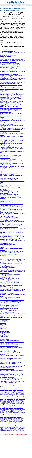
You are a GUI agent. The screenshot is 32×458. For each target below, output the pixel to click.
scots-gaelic (8, 422)
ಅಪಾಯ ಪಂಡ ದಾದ (4, 321)
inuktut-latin (2, 404)
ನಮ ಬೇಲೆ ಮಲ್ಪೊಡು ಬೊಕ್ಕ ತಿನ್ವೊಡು (7, 293)
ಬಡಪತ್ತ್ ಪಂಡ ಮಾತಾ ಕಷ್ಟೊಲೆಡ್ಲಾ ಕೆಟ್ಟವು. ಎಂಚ (9, 178)
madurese (2, 412)
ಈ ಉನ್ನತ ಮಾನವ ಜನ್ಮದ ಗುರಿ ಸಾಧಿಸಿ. (7, 306)
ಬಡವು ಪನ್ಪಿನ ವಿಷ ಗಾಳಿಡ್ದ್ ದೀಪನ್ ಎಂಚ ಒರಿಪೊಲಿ (9, 278)
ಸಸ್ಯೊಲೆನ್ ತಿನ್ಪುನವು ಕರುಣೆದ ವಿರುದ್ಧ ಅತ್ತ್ (8, 99)
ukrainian (14, 429)
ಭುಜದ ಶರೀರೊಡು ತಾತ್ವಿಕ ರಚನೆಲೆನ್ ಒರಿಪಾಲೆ (8, 287)
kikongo (20, 407)
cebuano (17, 393)
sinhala (1, 425)
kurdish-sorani (13, 409)
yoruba (11, 431)
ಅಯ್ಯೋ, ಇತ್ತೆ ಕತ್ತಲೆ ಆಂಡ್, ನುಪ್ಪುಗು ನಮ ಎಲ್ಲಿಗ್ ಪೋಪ (10, 109)
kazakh (7, 407)
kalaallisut (14, 405)
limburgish (13, 410)
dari (11, 396)
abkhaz (1, 387)
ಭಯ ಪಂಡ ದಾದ (3, 324)
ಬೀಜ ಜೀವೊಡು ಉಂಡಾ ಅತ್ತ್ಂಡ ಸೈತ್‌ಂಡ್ (8, 202)
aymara (19, 388)
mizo (13, 416)
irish (14, 404)
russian (1, 421)
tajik (12, 426)
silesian (18, 423)
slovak (5, 425)
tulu (15, 428)
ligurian (8, 410)
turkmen (2, 429)
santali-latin (2, 422)
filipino (8, 399)
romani (14, 420)
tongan (2, 428)
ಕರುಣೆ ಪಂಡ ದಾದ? (3, 320)
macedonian (19, 411)
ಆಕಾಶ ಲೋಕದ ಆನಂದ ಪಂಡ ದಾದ (7, 58)
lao (20, 409)
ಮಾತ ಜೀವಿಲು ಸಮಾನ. (4, 49)
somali (13, 425)
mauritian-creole (13, 414)
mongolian (17, 416)
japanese (2, 405)
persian (22, 418)
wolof (23, 430)
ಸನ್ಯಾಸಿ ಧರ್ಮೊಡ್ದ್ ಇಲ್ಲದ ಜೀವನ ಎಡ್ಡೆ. (7, 145)
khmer (14, 407)
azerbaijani (2, 390)
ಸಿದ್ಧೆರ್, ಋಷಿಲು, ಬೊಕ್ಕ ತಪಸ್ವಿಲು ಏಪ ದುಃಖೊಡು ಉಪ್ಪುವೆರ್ (11, 173)
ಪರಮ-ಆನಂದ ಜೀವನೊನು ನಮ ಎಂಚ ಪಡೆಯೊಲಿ (9, 302)
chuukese (22, 394)
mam (11, 413)
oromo (1, 418)
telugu (1, 427)
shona (12, 423)
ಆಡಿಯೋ (22, 5)
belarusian (23, 391)
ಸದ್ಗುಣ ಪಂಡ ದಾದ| (4, 336)
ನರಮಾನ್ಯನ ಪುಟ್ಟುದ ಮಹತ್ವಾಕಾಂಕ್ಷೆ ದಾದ (8, 51)
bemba (2, 392)
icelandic (13, 403)
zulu (24, 431)
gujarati (8, 401)
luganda (5, 411)
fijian (5, 399)
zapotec (20, 431)
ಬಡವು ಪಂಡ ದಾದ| (3, 328)
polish (1, 419)
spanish (16, 425)
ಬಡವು (1, 171)
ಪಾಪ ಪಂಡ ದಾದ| (3, 329)
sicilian (15, 423)
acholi (9, 387)
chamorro (21, 393)
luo (8, 411)
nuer (15, 417)
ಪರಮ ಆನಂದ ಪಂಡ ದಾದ (5, 154)
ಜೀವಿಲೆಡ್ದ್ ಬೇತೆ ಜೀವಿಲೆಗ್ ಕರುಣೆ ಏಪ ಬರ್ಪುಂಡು (9, 74)
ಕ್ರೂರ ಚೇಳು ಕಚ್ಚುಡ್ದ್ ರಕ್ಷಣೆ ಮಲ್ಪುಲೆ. (7, 275)
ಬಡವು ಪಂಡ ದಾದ (3, 325)
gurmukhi (12, 401)
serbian (15, 422)
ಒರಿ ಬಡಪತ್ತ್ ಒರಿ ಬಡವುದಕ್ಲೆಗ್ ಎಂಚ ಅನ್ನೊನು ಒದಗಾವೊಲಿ (11, 147)
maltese (7, 413)
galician (13, 400)
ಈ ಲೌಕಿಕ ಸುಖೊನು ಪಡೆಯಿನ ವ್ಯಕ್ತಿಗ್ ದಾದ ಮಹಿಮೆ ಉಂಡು (11, 118)
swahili (2, 426)
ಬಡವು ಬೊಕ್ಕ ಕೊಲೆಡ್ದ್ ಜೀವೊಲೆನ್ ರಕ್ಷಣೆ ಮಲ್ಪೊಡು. (9, 279)
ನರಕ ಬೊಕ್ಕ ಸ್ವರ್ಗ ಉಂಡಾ (5, 201)
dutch (1, 397)
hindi (17, 402)
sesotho (19, 422)
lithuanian (21, 410)
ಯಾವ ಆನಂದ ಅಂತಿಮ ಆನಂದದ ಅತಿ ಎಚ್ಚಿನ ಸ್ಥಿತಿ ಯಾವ (10, 358)
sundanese (21, 425)
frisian (1, 400)
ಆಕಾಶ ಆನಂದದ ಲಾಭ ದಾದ (5, 56)
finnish (11, 399)
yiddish (7, 431)
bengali (5, 392)
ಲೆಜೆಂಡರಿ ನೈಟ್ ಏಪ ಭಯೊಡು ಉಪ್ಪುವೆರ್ (8, 351)
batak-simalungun (12, 391)
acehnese (5, 387)
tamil (19, 426)
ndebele (1, 417)
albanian (19, 387)
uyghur (21, 429)
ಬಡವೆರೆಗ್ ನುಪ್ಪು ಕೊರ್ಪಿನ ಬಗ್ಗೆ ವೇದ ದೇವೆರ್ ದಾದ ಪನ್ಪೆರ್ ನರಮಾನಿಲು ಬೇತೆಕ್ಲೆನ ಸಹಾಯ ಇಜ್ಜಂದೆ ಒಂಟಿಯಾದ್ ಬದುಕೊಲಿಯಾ (11, 131)
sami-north (6, 421)
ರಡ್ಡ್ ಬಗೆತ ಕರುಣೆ (3, 309)
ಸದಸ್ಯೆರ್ (12, 5)
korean (21, 408)
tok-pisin (23, 427)
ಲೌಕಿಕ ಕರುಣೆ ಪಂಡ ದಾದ (5, 338)
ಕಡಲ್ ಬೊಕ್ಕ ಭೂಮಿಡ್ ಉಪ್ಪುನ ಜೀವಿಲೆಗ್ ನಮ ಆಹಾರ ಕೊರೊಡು (12, 289)
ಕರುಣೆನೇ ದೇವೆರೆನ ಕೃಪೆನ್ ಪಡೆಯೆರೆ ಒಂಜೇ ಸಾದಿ (9, 308)
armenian (5, 388)
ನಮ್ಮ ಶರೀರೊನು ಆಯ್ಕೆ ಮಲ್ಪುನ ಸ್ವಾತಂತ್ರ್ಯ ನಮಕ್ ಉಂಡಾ (11, 110)
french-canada (22, 399)
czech (5, 396)
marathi (19, 413)
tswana (12, 428)
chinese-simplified (15, 394)
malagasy (15, 412)
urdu (18, 429)
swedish (8, 426)
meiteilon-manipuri (4, 416)
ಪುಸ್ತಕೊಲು (7, 5)
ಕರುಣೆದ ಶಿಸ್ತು (2, 91)
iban (10, 403)
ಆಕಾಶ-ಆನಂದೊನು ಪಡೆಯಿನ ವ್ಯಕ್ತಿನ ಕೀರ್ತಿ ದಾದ (9, 106)
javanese (6, 405)
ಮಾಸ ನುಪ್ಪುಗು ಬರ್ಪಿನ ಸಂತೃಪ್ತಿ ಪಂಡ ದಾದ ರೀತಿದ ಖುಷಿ (10, 141)
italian (17, 404)
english (12, 397)
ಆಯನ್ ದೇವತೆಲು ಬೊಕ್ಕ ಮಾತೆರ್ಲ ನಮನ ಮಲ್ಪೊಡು (10, 274)
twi (7, 429)
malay (18, 412)
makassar (10, 412)
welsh (20, 430)
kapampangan (3, 407)
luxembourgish (13, 411)
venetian (8, 430)
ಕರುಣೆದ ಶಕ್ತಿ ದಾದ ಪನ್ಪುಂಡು (5, 333)
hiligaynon (13, 402)
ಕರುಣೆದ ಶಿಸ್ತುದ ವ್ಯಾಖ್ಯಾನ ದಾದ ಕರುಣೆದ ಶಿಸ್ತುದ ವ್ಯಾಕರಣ (11, 85)
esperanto (16, 397)
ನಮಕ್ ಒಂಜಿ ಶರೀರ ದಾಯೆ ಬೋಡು (7, 369)
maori (16, 413)
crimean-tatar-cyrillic (12, 395)
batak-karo (6, 391)
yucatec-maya (16, 431)
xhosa (1, 431)
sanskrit (17, 421)
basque (1, 391)
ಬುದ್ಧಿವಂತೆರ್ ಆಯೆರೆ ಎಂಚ (5, 158)
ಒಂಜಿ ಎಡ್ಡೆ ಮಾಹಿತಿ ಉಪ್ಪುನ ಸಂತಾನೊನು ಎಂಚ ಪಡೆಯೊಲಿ (11, 160)
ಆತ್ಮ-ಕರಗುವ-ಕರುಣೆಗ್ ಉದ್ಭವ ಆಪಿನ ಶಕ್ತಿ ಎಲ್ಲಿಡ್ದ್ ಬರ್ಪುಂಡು (11, 101)
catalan (13, 393)
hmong (19, 402)
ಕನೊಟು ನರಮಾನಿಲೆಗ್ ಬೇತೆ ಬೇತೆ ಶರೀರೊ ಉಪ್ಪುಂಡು (10, 87)
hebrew (8, 402)
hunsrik (7, 403)
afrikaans (15, 387)
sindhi (22, 423)
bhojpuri (12, 392)
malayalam (3, 413)
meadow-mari (19, 414)
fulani (8, 400)
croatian (1, 396)
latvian (4, 410)
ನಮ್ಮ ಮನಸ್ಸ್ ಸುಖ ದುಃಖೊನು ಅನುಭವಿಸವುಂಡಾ (9, 63)
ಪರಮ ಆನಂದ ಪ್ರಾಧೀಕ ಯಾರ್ (6, 361)
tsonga (9, 428)
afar (12, 387)
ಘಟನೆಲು (30, 5)
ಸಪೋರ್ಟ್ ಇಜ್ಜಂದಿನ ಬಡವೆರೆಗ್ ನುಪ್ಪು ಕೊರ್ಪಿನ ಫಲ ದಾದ (11, 263)
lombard (2, 411)
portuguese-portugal (15, 419)
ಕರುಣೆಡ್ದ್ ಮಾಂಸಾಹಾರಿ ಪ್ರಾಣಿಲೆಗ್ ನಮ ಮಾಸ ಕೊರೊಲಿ (10, 64)
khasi (11, 407)
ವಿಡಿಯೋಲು (16, 5)
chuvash (1, 395)
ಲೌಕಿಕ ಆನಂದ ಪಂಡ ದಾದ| (5, 339)
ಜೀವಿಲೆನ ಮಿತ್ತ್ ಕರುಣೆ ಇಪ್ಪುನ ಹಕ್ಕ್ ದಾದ (7, 267)
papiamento (15, 418)
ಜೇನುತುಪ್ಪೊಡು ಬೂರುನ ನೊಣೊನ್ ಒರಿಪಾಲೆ (8, 283)
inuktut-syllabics (9, 404)
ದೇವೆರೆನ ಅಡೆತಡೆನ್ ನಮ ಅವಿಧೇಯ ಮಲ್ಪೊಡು (9, 217)
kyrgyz (17, 409)
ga (10, 400)
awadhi (16, 388)
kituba (7, 408)
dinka (14, 396)
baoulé (18, 390)
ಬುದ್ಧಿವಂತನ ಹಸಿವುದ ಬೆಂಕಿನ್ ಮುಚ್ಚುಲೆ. (7, 244)
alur (22, 387)
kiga (17, 407)
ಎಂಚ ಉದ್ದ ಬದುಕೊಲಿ (4, 162)
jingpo (10, 405)
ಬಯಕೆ (1, 86)
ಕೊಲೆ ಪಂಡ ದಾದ (3, 327)
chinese (10, 394)
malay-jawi (23, 412)
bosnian (19, 392)
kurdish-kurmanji (6, 409)
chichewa (6, 394)
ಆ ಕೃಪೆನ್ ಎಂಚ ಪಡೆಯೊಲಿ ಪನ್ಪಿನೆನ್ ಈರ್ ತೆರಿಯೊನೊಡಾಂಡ (11, 163)
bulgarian (2, 393)
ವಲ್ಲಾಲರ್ (3, 5)
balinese (6, 390)
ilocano (17, 403)
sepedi (12, 422)
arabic (1, 388)
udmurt (10, 429)
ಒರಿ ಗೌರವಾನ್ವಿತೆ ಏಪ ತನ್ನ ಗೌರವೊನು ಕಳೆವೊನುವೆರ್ (9, 340)
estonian (20, 397)
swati (5, 426)
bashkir (21, 390)
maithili (6, 412)
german (21, 400)
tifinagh (13, 427)
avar (13, 388)
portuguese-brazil (6, 419)
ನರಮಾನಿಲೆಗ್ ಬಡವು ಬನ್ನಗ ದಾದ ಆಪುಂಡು (8, 350)
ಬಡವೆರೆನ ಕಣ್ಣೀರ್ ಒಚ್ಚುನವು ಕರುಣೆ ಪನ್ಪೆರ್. (8, 382)
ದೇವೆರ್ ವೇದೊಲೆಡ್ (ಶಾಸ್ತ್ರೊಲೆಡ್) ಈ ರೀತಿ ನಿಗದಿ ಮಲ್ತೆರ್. (11, 231)
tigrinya (17, 427)
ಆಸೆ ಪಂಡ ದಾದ (3, 323)
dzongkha (8, 397)
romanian (18, 420)
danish (8, 396)
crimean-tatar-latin (20, 395)
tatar (22, 426)
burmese (6, 393)
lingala (17, 410)
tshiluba (5, 428)
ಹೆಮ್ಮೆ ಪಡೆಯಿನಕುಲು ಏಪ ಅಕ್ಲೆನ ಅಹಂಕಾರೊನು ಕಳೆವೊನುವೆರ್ (11, 344)
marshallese (2, 414)
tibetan (10, 427)
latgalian (23, 409)
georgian (17, 400)
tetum (5, 427)
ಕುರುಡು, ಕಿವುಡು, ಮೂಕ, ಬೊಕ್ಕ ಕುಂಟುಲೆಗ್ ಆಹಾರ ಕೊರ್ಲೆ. (11, 108)
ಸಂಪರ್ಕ (26, 5)
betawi (9, 392)
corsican (5, 395)
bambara (14, 390)
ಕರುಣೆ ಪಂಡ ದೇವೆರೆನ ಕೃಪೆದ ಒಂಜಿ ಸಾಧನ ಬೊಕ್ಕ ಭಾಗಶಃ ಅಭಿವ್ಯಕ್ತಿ (12, 78)
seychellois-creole (3, 423)
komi (15, 408)
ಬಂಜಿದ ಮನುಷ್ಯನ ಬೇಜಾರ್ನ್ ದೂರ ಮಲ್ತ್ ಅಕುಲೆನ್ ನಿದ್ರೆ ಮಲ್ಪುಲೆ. (12, 259)
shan (9, 423)
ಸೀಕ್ (1, 183)
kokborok (11, 408)
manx (13, 413)
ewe (23, 397)
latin (2, 410)
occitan (18, 417)
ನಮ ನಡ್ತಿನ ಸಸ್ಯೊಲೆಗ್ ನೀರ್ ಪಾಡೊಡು (7, 312)
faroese (1, 399)
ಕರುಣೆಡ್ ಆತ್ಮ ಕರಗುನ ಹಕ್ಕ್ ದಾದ (6, 266)
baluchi (10, 390)
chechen (1, 394)
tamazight (15, 426)
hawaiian (4, 402)
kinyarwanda (2, 408)
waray (17, 430)
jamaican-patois (22, 404)
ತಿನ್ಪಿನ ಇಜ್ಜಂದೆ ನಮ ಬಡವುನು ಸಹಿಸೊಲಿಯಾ (8, 70)
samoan (10, 421)
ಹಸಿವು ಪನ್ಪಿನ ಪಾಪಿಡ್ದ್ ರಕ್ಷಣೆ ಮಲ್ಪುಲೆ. (7, 277)
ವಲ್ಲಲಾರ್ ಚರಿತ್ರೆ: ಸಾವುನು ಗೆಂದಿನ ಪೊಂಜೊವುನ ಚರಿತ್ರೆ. (10, 310)
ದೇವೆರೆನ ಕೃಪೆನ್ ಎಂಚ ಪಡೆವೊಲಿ (6, 164)
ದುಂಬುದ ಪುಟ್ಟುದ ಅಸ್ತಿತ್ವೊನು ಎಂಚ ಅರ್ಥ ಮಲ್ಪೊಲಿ (10, 102)
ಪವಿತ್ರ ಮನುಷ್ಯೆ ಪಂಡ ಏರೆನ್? (5, 359)
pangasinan (9, 418)
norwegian (12, 417)
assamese (9, 388)
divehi (17, 396)
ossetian (5, 418)
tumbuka (19, 428)
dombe (23, 396)
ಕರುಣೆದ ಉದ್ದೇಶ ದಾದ (4, 335)
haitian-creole (17, 401)
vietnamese (13, 430)
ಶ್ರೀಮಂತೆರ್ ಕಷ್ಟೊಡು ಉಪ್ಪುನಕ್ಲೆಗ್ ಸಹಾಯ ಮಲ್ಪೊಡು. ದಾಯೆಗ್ (12, 313)
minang (10, 416)
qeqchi (6, 420)
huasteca (23, 402)
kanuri (18, 405)
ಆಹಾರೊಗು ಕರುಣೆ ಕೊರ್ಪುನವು (6, 190)
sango (14, 421)
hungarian (3, 403)
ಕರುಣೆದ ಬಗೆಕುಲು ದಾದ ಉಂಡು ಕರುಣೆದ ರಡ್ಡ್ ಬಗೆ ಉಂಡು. (11, 317)
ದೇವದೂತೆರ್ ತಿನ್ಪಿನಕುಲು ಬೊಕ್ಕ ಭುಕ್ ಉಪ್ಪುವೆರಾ (9, 93)
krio (1, 409)
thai (7, 427)
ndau (21, 416)
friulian (5, 400)
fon (14, 399)
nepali (5, 417)
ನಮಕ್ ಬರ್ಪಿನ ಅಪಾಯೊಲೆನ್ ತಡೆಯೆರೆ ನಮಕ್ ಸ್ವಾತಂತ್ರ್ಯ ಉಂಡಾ (12, 68)
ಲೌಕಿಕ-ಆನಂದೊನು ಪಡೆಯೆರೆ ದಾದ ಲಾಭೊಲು (8, 55)
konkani (18, 408)
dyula (4, 397)
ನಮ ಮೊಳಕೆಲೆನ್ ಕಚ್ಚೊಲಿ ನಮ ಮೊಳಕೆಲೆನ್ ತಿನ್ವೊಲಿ (10, 196)
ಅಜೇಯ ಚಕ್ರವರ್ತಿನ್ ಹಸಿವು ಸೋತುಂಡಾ (7, 174)
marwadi (7, 414)
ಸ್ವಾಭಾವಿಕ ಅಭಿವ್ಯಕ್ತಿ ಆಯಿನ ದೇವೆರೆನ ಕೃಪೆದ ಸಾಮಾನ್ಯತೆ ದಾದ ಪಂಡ (12, 128)
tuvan (5, 429)
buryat (10, 393)
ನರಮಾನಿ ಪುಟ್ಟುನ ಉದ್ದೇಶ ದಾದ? (6, 243)
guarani (4, 401)
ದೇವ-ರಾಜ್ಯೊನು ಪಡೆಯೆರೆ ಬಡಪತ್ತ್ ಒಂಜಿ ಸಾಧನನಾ (9, 194)
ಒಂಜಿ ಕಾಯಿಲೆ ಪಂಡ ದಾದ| (5, 319)
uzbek (1, 430)
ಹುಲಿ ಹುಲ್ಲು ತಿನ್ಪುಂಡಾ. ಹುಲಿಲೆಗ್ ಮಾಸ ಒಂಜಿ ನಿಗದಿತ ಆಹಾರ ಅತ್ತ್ (12, 381)
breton (23, 392)
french (17, 399)
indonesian (22, 403)
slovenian (9, 425)
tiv (20, 427)
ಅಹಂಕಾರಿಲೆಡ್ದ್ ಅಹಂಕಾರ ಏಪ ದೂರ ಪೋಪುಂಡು (9, 346)
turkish (22, 428)
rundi (22, 420)
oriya (21, 417)
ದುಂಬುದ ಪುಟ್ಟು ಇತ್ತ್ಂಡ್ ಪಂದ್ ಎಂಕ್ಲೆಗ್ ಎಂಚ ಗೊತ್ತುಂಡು (11, 200)
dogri (20, 396)
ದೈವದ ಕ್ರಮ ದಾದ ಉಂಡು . (5, 332)
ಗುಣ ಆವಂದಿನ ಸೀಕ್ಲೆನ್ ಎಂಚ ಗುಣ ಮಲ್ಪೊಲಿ (8, 159)
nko (8, 417)
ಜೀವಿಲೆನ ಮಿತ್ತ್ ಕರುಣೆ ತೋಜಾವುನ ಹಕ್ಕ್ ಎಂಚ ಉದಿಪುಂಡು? (11, 264)
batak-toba (18, 391)
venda (4, 430)
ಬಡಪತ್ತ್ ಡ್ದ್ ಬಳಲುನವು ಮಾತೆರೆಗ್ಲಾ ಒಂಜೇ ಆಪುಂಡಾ (10, 179)
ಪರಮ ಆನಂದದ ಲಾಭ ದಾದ (5, 112)
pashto (19, 418)
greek (1, 401)
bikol (16, 392)
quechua (10, 420)
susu (24, 425)
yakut (4, 431)
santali (20, 421)
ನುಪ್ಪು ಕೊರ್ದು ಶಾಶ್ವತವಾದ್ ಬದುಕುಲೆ (7, 216)
